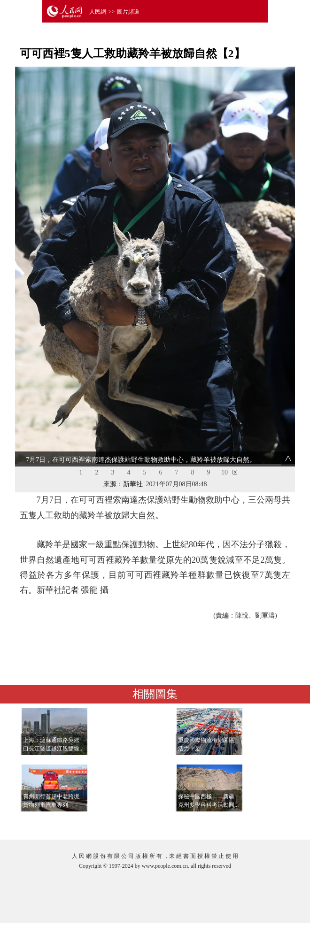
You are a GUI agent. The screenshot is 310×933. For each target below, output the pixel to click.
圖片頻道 (128, 11)
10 (224, 472)
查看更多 (263, 822)
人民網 (97, 11)
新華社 (133, 484)
